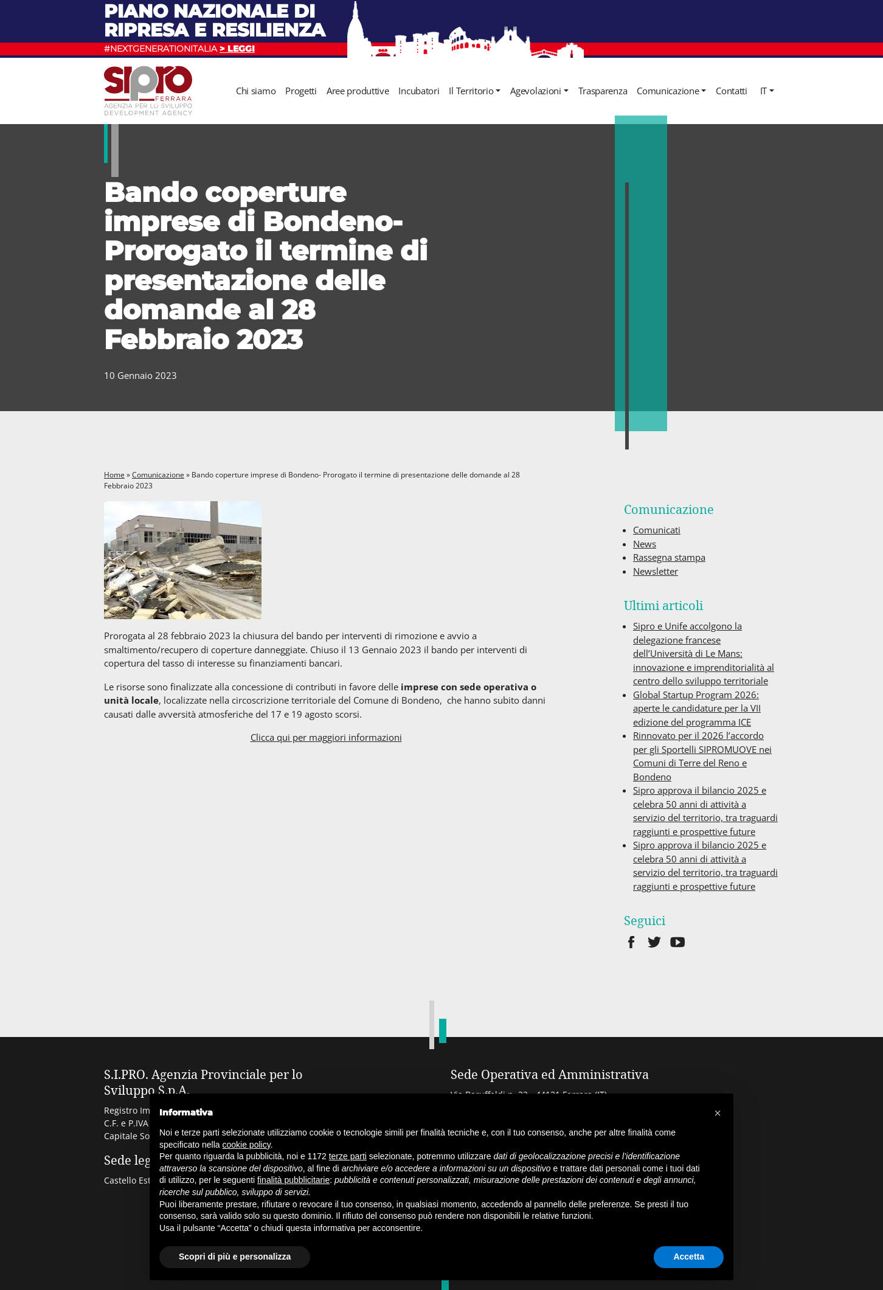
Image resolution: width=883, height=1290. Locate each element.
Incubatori (418, 91)
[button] (717, 1113)
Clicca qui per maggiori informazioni (326, 737)
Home (114, 475)
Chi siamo (255, 91)
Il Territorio (471, 91)
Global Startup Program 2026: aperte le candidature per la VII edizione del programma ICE (697, 708)
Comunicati (656, 530)
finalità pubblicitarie (293, 1180)
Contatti (731, 91)
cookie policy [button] (247, 1145)
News (644, 544)
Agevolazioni (535, 91)
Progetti (301, 91)
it (763, 91)
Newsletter (655, 571)
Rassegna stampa (669, 557)
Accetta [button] (688, 1256)
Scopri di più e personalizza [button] (235, 1256)
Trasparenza (603, 91)
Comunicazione (668, 91)
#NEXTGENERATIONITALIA (179, 48)
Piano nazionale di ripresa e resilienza (214, 20)
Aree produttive (358, 91)
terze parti (348, 1156)
